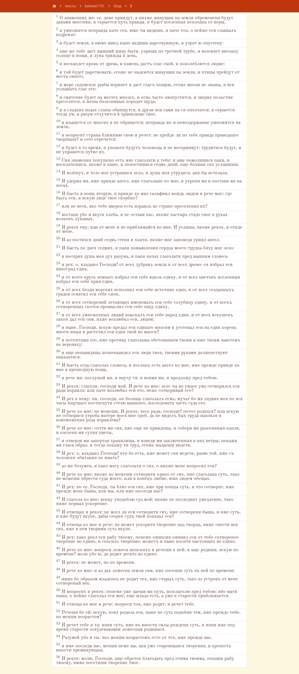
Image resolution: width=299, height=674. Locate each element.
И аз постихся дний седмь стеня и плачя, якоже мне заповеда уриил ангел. (138, 239)
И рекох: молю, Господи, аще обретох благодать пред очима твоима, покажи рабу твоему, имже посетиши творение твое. (145, 660)
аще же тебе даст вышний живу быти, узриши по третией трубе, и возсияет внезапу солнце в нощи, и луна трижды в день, (147, 53)
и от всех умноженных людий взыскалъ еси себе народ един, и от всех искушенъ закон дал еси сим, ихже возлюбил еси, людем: (144, 317)
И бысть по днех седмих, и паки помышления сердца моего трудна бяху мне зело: (145, 248)
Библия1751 (94, 6)
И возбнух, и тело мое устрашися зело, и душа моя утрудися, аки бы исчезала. (142, 172)
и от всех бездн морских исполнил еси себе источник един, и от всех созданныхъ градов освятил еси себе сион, (145, 292)
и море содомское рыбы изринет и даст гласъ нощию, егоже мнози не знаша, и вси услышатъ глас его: (145, 87)
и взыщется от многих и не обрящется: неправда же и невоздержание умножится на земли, (148, 124)
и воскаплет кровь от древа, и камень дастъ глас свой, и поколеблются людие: (140, 63)
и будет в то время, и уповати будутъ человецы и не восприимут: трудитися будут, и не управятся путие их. (148, 149)
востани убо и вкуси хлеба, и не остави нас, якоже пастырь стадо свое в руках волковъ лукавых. (142, 216)
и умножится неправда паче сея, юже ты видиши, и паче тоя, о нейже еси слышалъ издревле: (146, 32)
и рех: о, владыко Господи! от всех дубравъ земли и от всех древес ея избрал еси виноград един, (144, 267)
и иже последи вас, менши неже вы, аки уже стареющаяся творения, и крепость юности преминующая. (143, 648)
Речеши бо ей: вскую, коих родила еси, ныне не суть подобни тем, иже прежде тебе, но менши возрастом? (148, 614)
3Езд (117, 6)
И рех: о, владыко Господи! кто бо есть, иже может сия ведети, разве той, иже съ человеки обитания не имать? (145, 455)
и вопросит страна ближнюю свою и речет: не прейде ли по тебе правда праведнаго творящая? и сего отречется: (147, 137)
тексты (70, 6)
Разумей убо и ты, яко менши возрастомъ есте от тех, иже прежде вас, (134, 637)
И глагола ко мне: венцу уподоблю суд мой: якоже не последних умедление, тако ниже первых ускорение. (144, 501)
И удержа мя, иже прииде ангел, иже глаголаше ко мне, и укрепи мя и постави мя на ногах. (149, 183)
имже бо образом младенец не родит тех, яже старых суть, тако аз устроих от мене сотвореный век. (147, 581)
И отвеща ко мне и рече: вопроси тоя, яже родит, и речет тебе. (125, 604)
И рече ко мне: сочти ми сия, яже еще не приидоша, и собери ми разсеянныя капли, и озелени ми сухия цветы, (148, 430)
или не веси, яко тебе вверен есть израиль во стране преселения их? (131, 206)
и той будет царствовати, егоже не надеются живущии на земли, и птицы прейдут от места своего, (148, 74)
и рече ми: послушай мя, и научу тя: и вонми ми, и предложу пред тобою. (137, 377)
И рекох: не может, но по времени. (95, 562)
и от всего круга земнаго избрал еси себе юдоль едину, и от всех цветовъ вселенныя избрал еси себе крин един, (148, 279)
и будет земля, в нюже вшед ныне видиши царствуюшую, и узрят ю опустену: (139, 42)
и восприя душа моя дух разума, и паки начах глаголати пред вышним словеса (142, 256)
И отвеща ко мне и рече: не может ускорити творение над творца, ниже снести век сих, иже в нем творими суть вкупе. (147, 526)
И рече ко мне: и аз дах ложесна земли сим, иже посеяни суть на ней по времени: (145, 570)
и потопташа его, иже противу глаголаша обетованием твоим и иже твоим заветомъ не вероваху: (148, 342)
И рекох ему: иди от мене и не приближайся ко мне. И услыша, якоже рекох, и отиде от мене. (149, 229)
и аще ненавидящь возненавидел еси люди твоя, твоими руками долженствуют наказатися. (142, 355)
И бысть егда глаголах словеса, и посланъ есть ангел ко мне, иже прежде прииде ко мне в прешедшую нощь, (148, 367)
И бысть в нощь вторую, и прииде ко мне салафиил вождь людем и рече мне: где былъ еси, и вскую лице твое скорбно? (144, 196)
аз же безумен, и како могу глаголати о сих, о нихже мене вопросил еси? (136, 465)
